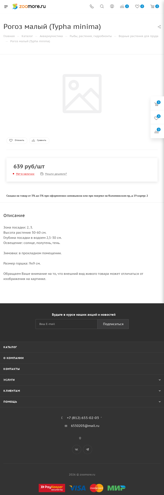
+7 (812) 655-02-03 (83, 417)
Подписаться (113, 324)
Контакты (11, 369)
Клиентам (11, 391)
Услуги (9, 380)
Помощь (10, 402)
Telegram (87, 449)
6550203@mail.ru (85, 426)
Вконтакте (76, 449)
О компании (13, 358)
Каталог (10, 347)
